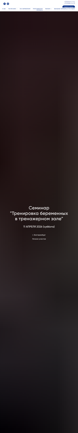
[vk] (4, 4)
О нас (4, 8)
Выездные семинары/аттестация (64, 8)
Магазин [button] (48, 8)
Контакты (40, 10)
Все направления (25, 8)
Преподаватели (38, 8)
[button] (68, 6)
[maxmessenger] (8, 4)
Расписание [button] (12, 8)
